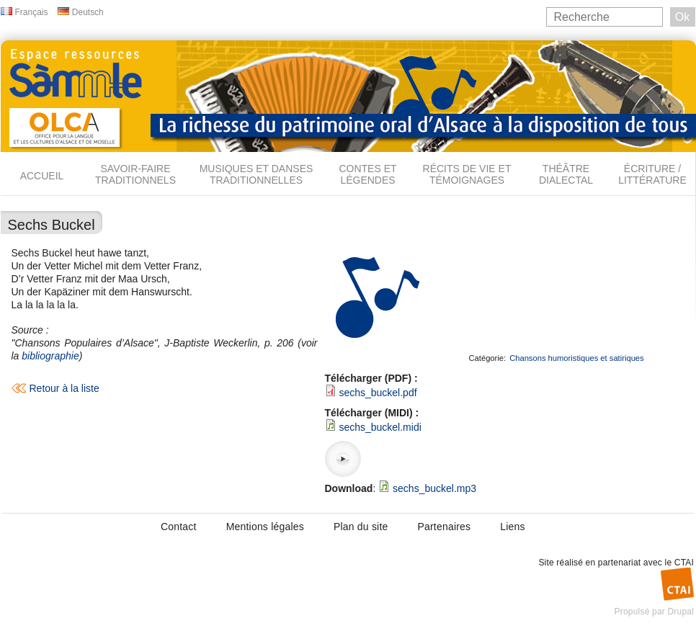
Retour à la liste (64, 388)
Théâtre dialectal (566, 174)
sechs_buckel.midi (380, 427)
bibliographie (50, 356)
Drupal (680, 612)
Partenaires (443, 526)
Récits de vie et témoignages (467, 174)
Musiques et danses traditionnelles (256, 174)
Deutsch (88, 12)
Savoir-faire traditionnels (135, 174)
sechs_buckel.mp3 (434, 488)
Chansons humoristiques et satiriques (576, 358)
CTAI (684, 563)
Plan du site (361, 526)
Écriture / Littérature (652, 174)
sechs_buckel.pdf (377, 392)
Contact (179, 526)
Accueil (42, 176)
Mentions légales (265, 526)
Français (31, 12)
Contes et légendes (367, 174)
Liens (512, 526)
